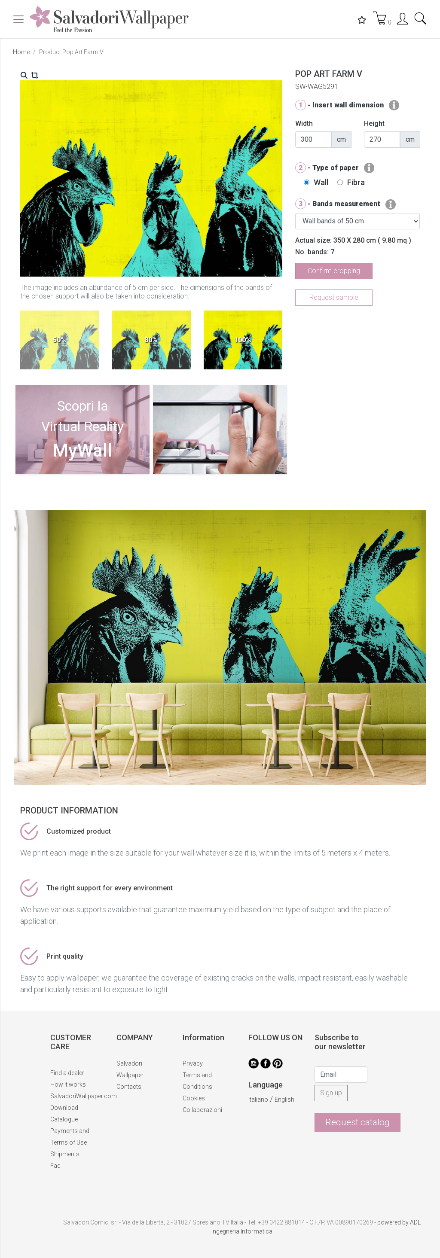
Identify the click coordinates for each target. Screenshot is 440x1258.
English (284, 1099)
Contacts (128, 1086)
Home (21, 52)
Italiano (258, 1099)
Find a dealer (67, 1072)
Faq (55, 1165)
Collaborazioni (202, 1109)
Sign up (331, 1093)
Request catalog (357, 1122)
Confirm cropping (334, 271)
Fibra (356, 182)
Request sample (333, 297)
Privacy (193, 1063)
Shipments (64, 1154)
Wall (321, 182)
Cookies (194, 1098)
